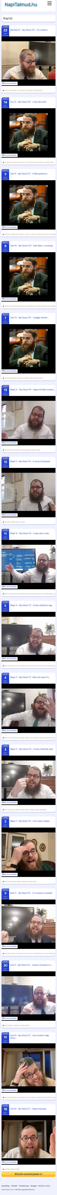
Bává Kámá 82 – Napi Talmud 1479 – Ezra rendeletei (29, 29)
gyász (22, 738)
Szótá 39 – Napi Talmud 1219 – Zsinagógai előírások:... (29, 317)
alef (17, 666)
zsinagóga (43, 810)
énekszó (19, 953)
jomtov (35, 738)
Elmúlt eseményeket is (28, 1174)
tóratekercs (38, 378)
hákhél (27, 234)
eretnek (33, 666)
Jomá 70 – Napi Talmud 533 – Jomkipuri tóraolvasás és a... (31, 964)
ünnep (22, 522)
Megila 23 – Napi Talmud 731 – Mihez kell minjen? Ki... (30, 676)
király (46, 234)
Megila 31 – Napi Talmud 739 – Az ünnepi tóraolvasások (30, 461)
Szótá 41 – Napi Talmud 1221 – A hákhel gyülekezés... (29, 173)
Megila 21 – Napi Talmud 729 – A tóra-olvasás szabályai (30, 820)
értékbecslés (14, 738)
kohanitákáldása (18, 306)
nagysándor (41, 1097)
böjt (6, 810)
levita (27, 162)
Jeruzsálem (21, 90)
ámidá (6, 738)
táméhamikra (16, 450)
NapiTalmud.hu (21, 4)
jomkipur (39, 234)
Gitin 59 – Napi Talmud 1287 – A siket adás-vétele (28, 101)
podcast (30, 90)
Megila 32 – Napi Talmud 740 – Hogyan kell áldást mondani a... (32, 389)
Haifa (39, 666)
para (28, 594)
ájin (6, 666)
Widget (34, 1186)
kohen (21, 162)
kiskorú (16, 162)
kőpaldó (11, 810)
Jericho (29, 953)
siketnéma (40, 162)
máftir (6, 881)
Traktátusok (24, 1186)
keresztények (38, 953)
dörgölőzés (15, 234)
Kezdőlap (5, 1186)
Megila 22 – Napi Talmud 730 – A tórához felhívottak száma (31, 748)
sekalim (40, 594)
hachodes (12, 594)
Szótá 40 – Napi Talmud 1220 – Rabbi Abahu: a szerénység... (32, 245)
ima (24, 953)
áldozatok (8, 953)
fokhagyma (12, 90)
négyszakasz (21, 594)
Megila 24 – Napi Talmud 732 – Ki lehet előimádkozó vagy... (31, 605)
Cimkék (14, 1186)
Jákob (33, 234)
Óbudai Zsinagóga (10, 83)
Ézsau (22, 234)
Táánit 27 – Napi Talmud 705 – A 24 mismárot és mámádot (31, 892)
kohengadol (30, 306)
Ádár (6, 594)
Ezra (6, 90)
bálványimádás (10, 1097)
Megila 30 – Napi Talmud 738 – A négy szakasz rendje (29, 533)
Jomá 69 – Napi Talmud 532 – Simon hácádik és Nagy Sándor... (29, 1036)
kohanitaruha (21, 1097)
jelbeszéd (8, 162)
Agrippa (7, 234)
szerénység (45, 306)
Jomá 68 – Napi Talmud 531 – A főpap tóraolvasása (28, 1108)
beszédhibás (25, 666)
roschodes (25, 810)
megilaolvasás (15, 881)
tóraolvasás (37, 90)
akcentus (11, 666)
